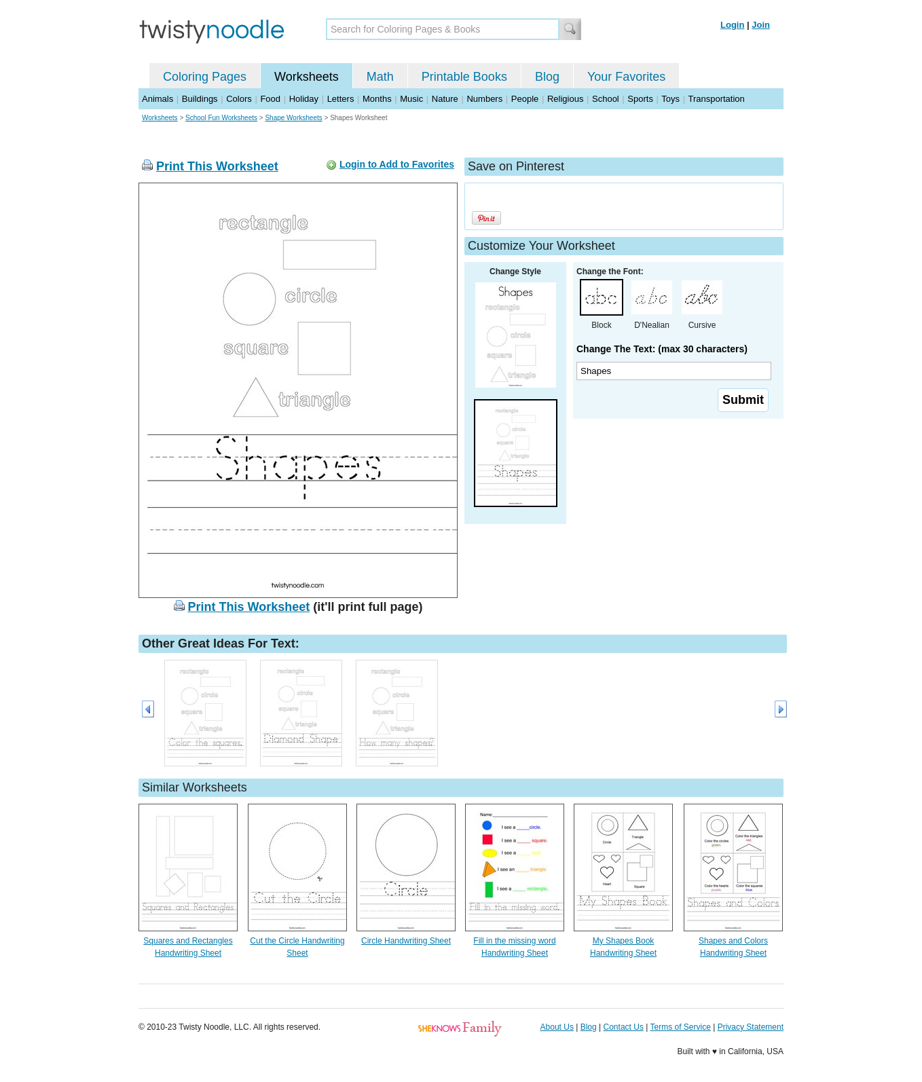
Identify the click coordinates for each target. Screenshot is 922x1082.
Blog (547, 76)
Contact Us (624, 1027)
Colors (239, 99)
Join (761, 25)
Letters (340, 99)
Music (411, 99)
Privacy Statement (750, 1027)
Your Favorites (626, 76)
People (524, 99)
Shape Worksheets (293, 118)
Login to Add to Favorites (396, 164)
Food (270, 99)
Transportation (716, 99)
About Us (557, 1027)
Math (380, 76)
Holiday (303, 99)
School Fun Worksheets (221, 118)
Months (377, 99)
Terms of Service (680, 1027)
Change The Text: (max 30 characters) (662, 348)
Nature (445, 99)
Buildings (200, 99)
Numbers (484, 99)
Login (732, 25)
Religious (565, 99)
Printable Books (464, 76)
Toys (670, 99)
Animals (157, 99)
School (605, 99)
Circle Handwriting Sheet (406, 941)
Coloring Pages (204, 76)
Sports (640, 99)
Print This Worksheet (217, 166)
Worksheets (306, 76)
